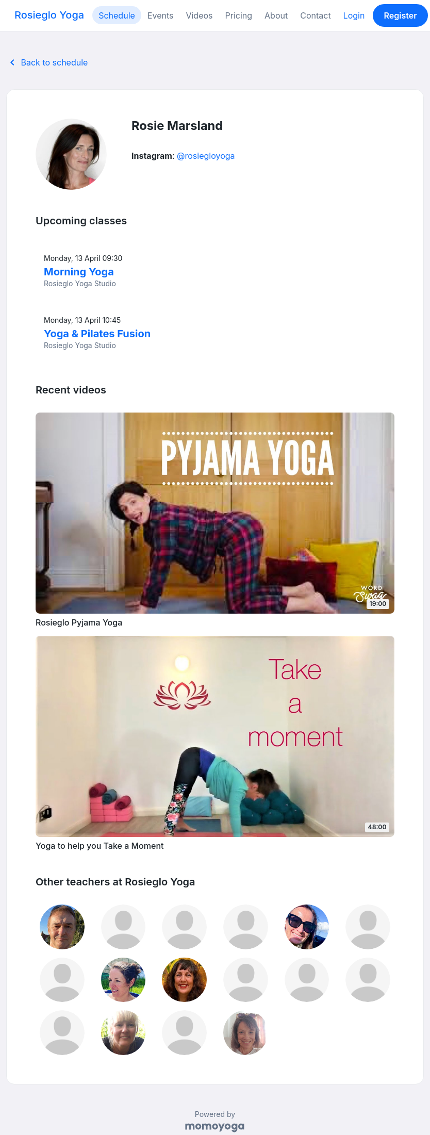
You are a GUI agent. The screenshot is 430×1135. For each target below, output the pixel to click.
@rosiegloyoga (206, 156)
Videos (199, 15)
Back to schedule (47, 62)
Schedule (116, 15)
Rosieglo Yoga (49, 15)
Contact (315, 15)
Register (400, 15)
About (276, 15)
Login (354, 15)
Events (160, 15)
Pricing (239, 15)
